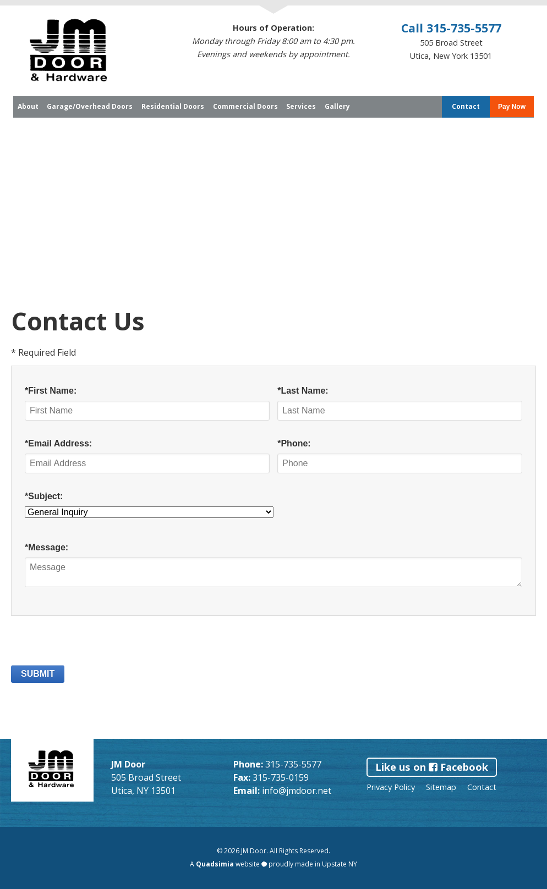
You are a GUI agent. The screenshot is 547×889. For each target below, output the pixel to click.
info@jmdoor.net (296, 791)
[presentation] (94, 643)
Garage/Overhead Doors (90, 107)
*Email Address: (58, 443)
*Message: (46, 547)
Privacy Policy (391, 787)
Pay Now (512, 107)
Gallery (337, 107)
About (28, 107)
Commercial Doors (245, 107)
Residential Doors (172, 107)
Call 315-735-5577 (451, 28)
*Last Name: (302, 390)
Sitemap (441, 787)
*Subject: (44, 496)
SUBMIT (37, 673)
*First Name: (50, 390)
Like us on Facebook (431, 767)
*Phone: (293, 443)
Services (301, 107)
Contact (466, 107)
